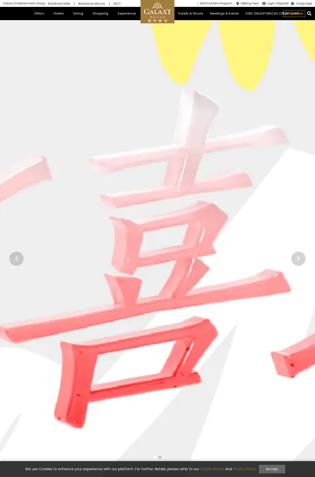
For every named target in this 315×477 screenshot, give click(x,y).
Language (304, 3)
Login (271, 3)
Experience (127, 13)
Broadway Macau (91, 3)
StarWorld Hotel (59, 3)
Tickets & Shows (190, 13)
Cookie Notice (212, 473)
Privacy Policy (244, 473)
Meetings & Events (224, 13)
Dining (78, 13)
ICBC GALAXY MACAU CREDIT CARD (272, 13)
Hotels (59, 13)
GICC (117, 3)
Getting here (249, 3)
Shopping (100, 13)
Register (283, 3)
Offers (39, 13)
